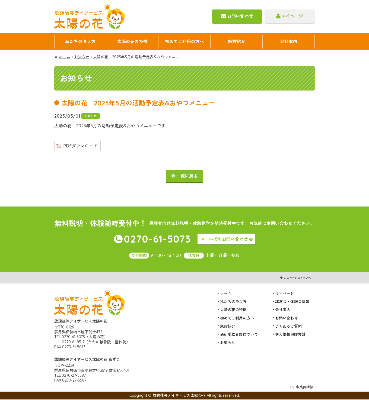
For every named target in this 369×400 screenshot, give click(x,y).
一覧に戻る (187, 176)
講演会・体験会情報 (292, 302)
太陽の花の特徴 (132, 41)
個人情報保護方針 (290, 334)
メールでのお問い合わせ (224, 239)
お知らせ (81, 57)
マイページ (292, 16)
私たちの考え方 (80, 41)
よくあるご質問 (288, 326)
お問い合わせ (240, 16)
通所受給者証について (239, 334)
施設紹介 (236, 41)
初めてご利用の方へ (184, 41)
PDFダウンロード (80, 146)
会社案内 (288, 41)
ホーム (64, 57)
